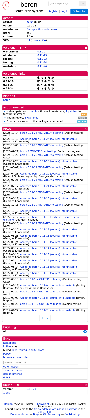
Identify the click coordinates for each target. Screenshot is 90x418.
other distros (11, 366)
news (7, 129)
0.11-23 (42, 58)
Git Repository (51, 414)
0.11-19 (42, 55)
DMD (54, 29)
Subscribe (79, 11)
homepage (9, 342)
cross (41, 350)
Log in (64, 11)
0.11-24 (42, 62)
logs (14, 350)
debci (6, 377)
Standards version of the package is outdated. (45, 121)
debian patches (12, 373)
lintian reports (45, 118)
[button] (4, 111)
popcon (7, 353)
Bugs (36, 414)
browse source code (15, 357)
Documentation (19, 414)
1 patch (32, 111)
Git (28, 40)
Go (82, 3)
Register (54, 11)
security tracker (12, 370)
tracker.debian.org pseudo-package (55, 409)
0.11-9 (41, 51)
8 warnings (31, 117)
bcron (30, 21)
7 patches (72, 111)
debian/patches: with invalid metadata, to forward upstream (45, 112)
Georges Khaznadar (38, 29)
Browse (36, 40)
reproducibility (27, 350)
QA (44, 40)
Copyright (43, 404)
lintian (7, 346)
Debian (8, 404)
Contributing (72, 414)
